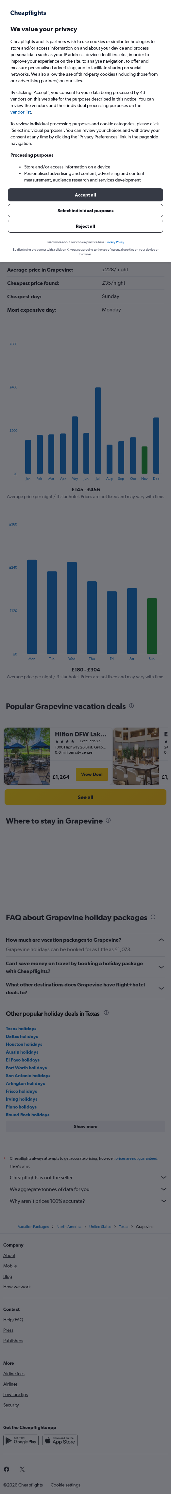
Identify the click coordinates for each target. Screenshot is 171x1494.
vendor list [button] (20, 112)
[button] (85, 194)
